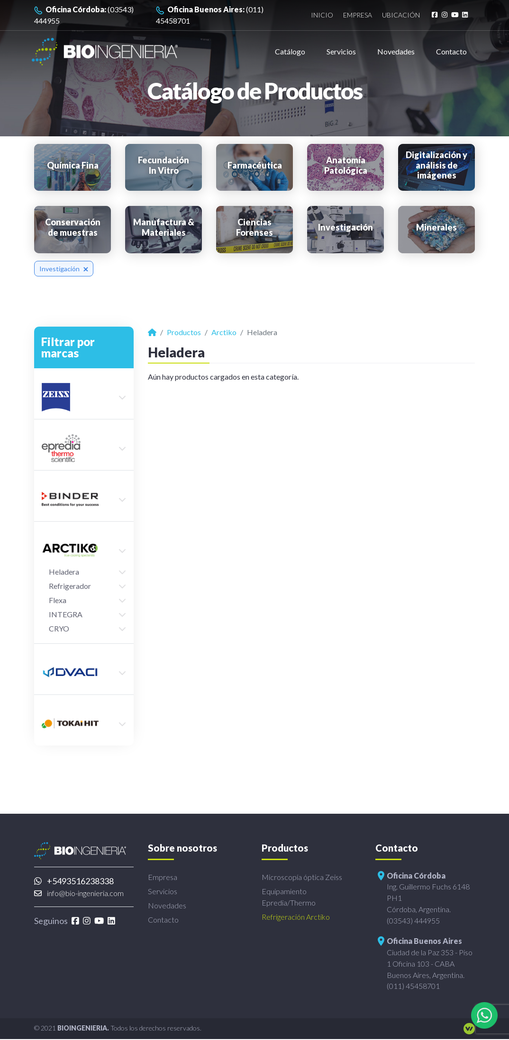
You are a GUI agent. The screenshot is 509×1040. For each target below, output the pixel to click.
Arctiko (223, 332)
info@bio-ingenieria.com (79, 893)
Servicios (341, 51)
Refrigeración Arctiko (296, 916)
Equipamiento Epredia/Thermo (289, 897)
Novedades (396, 51)
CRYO (59, 628)
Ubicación (400, 15)
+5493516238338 (74, 881)
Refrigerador (70, 585)
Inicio (320, 15)
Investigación (63, 269)
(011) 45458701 (210, 15)
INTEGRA (65, 614)
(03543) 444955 (84, 15)
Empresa (356, 15)
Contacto (451, 51)
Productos (184, 332)
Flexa (57, 600)
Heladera (64, 571)
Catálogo (290, 51)
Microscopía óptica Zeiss (302, 876)
